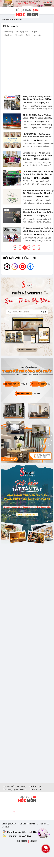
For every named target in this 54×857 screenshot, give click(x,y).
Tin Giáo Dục (36, 789)
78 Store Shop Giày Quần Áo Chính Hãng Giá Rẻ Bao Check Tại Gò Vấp (38, 231)
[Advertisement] (27, 65)
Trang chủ (6, 19)
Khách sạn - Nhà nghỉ (13, 35)
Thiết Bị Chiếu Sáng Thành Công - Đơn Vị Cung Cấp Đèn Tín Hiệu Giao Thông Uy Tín (38, 118)
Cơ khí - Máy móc (33, 35)
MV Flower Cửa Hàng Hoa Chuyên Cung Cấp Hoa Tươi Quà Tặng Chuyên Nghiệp (37, 212)
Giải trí (23, 789)
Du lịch (34, 31)
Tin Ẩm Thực (35, 786)
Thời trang (8, 31)
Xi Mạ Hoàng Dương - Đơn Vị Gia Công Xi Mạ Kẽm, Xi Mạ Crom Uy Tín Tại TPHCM (37, 99)
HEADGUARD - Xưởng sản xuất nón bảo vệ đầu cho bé (37, 135)
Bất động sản (22, 31)
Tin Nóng (21, 786)
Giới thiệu (21, 841)
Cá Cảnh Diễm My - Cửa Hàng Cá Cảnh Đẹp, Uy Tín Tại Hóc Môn (38, 174)
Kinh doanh (19, 19)
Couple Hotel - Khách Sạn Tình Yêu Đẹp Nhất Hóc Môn (37, 154)
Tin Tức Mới (9, 786)
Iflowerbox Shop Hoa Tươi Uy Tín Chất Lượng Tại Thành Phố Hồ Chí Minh (38, 193)
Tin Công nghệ (10, 789)
